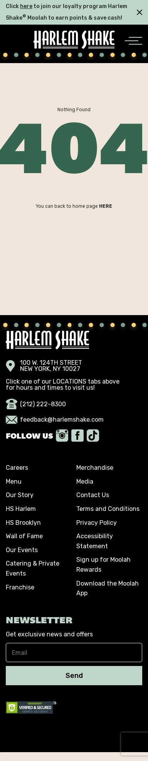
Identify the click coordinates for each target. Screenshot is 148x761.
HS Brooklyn (23, 522)
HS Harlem (21, 508)
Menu (14, 481)
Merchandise (94, 467)
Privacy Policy (96, 522)
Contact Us (92, 495)
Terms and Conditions (108, 508)
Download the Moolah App (107, 588)
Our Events (22, 550)
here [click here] (26, 6)
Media (84, 481)
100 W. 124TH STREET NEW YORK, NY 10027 (44, 366)
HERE (105, 206)
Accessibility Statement (94, 541)
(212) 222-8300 (36, 404)
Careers (17, 467)
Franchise (20, 587)
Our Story (20, 495)
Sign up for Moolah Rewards (103, 564)
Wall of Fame (24, 536)
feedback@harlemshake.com (55, 420)
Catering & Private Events (32, 568)
